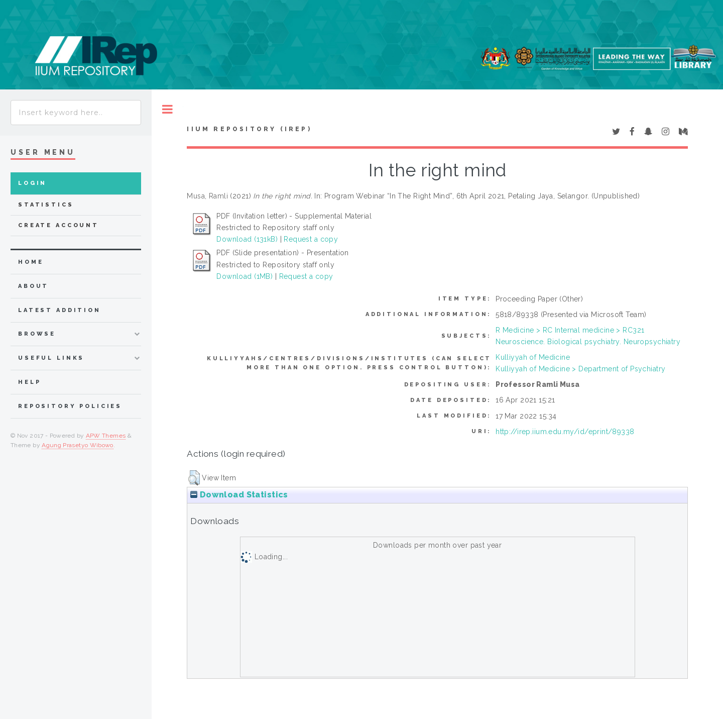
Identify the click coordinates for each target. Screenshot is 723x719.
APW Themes (106, 435)
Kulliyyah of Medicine (533, 357)
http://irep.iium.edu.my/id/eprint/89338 (565, 432)
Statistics (46, 204)
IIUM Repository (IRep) (249, 129)
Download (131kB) (247, 239)
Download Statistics (239, 494)
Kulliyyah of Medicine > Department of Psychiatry (580, 369)
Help (29, 382)
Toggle (167, 109)
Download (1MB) (244, 276)
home (30, 262)
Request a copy (311, 239)
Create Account (58, 225)
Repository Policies (70, 406)
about (33, 286)
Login (32, 183)
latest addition (59, 310)
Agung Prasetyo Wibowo (77, 445)
